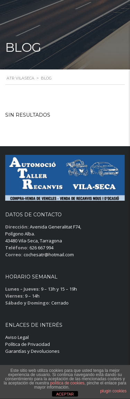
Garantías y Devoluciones (32, 351)
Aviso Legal (17, 337)
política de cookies (67, 383)
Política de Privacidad (27, 344)
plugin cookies (113, 391)
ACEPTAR (65, 394)
